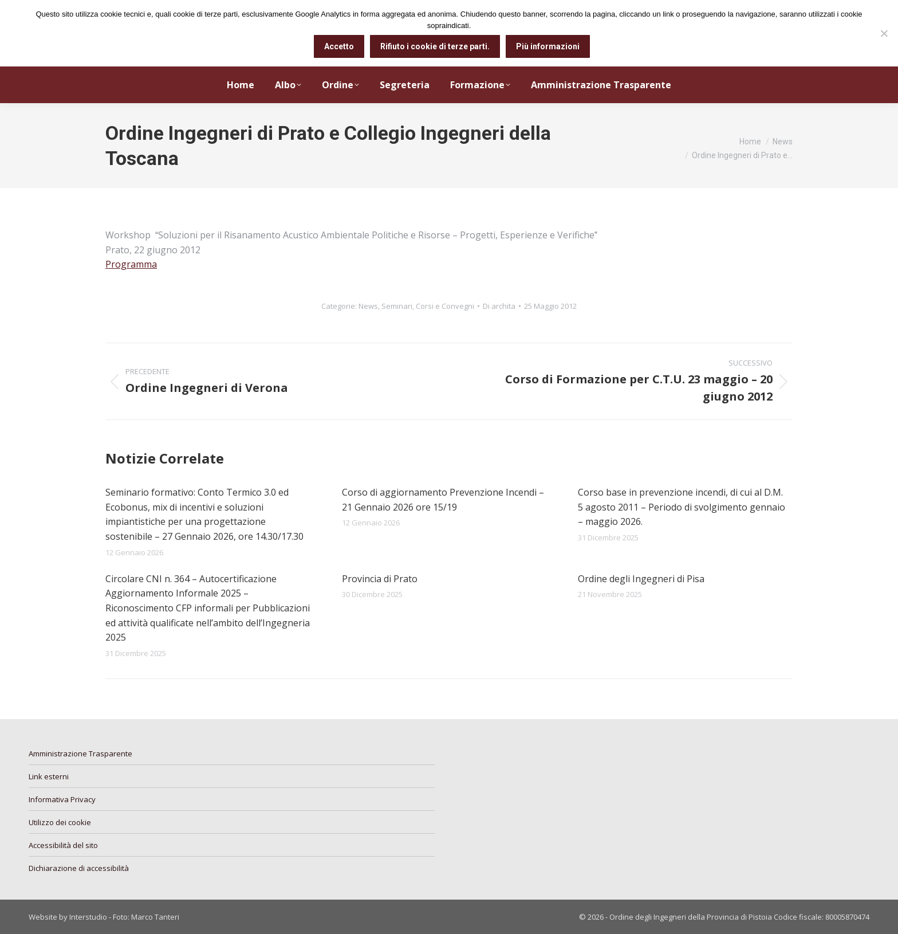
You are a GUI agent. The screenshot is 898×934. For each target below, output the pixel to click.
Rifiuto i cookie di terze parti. (435, 46)
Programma (131, 264)
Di (499, 306)
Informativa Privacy (62, 799)
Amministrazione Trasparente (80, 753)
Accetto (339, 46)
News (368, 306)
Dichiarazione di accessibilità (79, 868)
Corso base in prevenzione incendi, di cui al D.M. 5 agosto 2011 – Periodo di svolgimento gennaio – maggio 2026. (681, 507)
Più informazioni (548, 46)
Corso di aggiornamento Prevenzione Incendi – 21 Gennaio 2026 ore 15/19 (443, 499)
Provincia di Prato (380, 578)
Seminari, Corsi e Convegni (427, 306)
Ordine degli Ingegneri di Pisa (641, 578)
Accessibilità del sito (63, 845)
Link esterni (49, 776)
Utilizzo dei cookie (60, 822)
